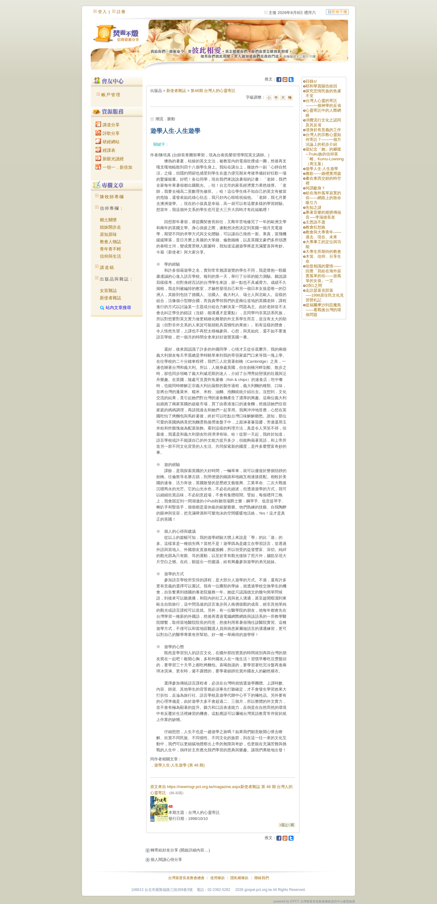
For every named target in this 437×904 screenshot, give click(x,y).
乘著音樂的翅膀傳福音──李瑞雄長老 (323, 214)
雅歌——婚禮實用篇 (323, 173)
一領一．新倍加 (113, 167)
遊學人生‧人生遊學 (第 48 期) (179, 765)
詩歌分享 (107, 133)
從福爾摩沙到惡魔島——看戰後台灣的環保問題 (323, 310)
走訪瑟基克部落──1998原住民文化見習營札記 (325, 295)
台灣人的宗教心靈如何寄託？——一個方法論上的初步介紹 (323, 139)
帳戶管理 (111, 94)
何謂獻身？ (315, 188)
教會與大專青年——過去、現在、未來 (323, 234)
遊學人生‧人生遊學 (322, 168)
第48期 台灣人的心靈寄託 (213, 90)
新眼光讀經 (109, 158)
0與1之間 (314, 285)
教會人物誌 (110, 241)
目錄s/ (311, 81)
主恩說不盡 (315, 222)
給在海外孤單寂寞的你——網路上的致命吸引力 (323, 198)
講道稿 (107, 267)
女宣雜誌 (108, 290)
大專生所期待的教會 (325, 251)
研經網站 (107, 141)
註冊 (121, 11)
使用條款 (217, 878)
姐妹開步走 (110, 227)
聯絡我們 (261, 878)
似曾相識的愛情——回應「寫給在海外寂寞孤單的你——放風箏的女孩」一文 (323, 273)
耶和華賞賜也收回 (321, 86)
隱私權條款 (239, 878)
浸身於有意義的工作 (323, 129)
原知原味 (108, 234)
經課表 (105, 150)
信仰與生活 (110, 256)
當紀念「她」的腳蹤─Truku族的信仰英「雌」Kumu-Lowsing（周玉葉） (325, 156)
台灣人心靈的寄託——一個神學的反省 (323, 103)
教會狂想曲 (315, 227)
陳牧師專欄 (112, 196)
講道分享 (107, 124)
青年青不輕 (110, 248)
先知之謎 (313, 207)
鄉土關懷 (108, 219)
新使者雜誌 (110, 297)
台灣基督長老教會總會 (186, 878)
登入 (102, 11)
